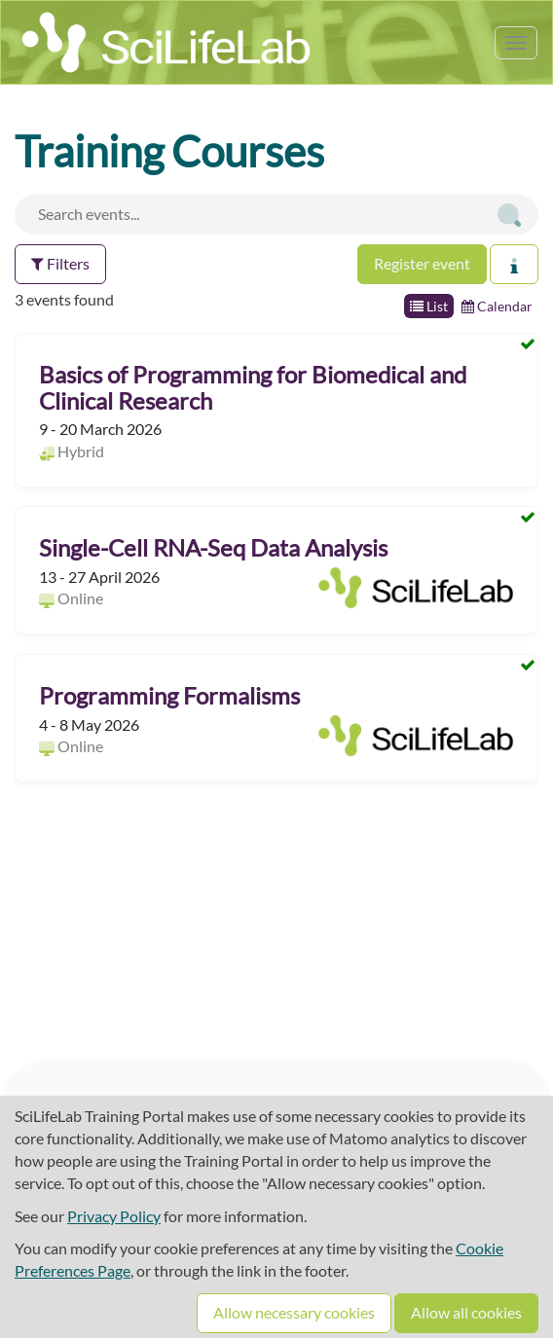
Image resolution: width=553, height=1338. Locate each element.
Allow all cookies (466, 1312)
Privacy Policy (114, 1216)
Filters (60, 263)
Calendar (497, 306)
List (429, 306)
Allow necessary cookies (294, 1312)
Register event (422, 263)
